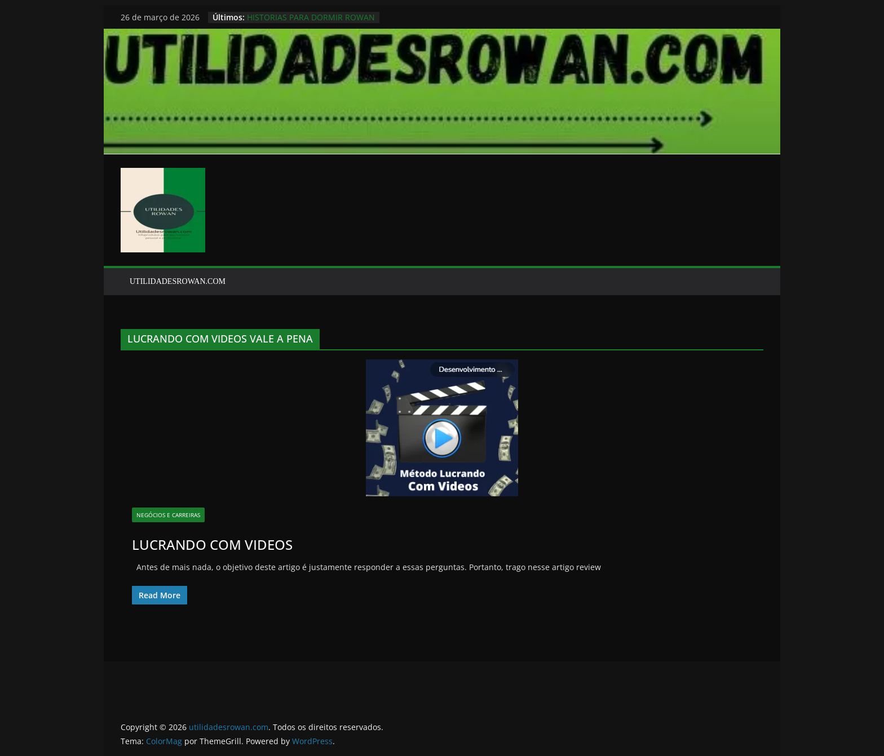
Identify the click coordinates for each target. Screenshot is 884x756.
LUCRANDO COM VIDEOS (212, 544)
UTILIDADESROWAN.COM (178, 281)
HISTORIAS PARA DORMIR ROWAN (311, 17)
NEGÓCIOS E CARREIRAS (168, 515)
